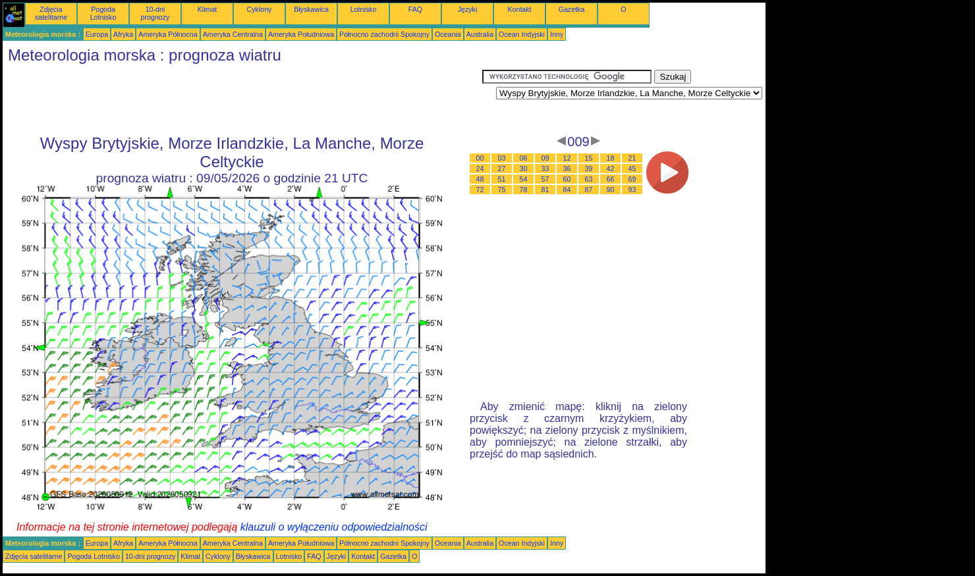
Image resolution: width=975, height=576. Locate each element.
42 (611, 168)
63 (589, 179)
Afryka (123, 34)
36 (567, 168)
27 (502, 168)
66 (611, 179)
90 (611, 190)
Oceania (448, 34)
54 (524, 179)
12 (567, 158)
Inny (556, 34)
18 (611, 158)
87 (589, 190)
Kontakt (519, 9)
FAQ (415, 9)
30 (524, 168)
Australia (479, 34)
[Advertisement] (242, 99)
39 (589, 168)
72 (480, 190)
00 (480, 158)
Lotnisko (363, 9)
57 (545, 179)
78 (524, 190)
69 (632, 179)
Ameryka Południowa (301, 34)
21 (632, 158)
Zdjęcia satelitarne (51, 13)
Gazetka (572, 9)
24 (480, 168)
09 (545, 158)
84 (567, 190)
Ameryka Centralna (233, 34)
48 (480, 179)
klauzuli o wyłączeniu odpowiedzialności (334, 527)
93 (632, 190)
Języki (468, 9)
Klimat (207, 9)
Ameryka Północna (167, 34)
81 (545, 190)
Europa (97, 34)
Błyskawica (311, 9)
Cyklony (259, 9)
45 (632, 168)
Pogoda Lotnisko (103, 13)
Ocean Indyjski (522, 34)
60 (567, 179)
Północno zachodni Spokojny (384, 34)
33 (545, 168)
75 (502, 190)
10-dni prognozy (155, 13)
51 (502, 179)
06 (524, 158)
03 (502, 158)
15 (589, 158)
